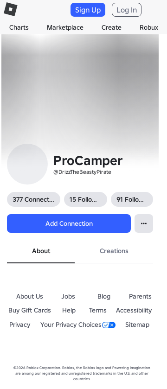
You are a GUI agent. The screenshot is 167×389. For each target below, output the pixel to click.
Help (69, 310)
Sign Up (88, 9)
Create (112, 27)
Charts (19, 27)
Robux (149, 27)
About (41, 251)
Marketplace (65, 27)
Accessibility (134, 310)
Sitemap (137, 324)
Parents (140, 296)
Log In (126, 9)
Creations (114, 251)
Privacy (19, 324)
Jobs (68, 296)
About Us (29, 296)
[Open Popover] (144, 223)
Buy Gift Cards (29, 310)
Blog (103, 296)
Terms (98, 310)
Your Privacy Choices (78, 324)
